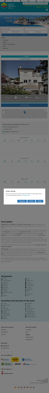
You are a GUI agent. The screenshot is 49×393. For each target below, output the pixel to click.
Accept (39, 201)
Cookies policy (26, 195)
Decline (31, 201)
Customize (22, 201)
